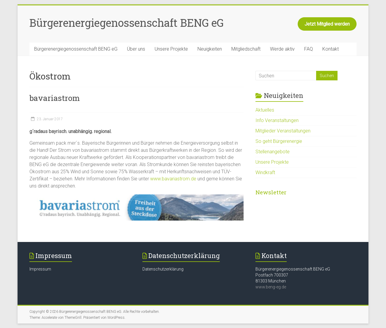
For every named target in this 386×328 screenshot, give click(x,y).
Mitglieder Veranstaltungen (282, 131)
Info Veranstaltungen (277, 120)
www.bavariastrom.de (173, 179)
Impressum (40, 269)
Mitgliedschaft (246, 49)
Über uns (136, 49)
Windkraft (265, 172)
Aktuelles (264, 110)
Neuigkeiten (209, 49)
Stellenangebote (272, 151)
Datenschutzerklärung (162, 269)
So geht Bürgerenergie (278, 141)
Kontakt (330, 49)
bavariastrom (54, 98)
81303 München (270, 281)
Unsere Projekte (171, 49)
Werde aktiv (282, 49)
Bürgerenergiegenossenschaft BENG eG (126, 22)
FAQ (308, 49)
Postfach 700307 (271, 275)
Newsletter (270, 192)
